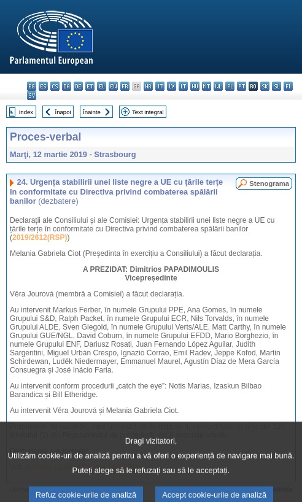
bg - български (31, 86)
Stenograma (269, 183)
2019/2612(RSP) (39, 237)
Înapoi (63, 112)
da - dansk (66, 86)
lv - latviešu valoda (171, 86)
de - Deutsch (78, 86)
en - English (113, 86)
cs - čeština (55, 86)
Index (26, 112)
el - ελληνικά (101, 86)
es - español (43, 86)
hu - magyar (194, 86)
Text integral (148, 112)
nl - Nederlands (218, 86)
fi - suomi (288, 86)
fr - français (125, 86)
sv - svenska (31, 95)
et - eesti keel (90, 86)
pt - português (241, 86)
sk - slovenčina (264, 86)
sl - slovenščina (276, 86)
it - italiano (160, 86)
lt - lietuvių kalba (183, 86)
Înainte (92, 112)
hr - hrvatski (148, 86)
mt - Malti (206, 86)
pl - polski (229, 86)
